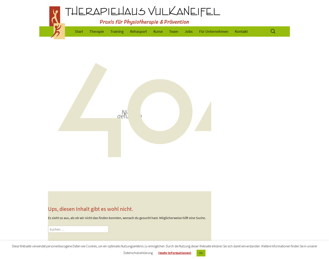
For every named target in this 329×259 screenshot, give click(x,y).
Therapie (96, 31)
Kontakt (241, 31)
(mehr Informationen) (174, 253)
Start (79, 31)
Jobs (189, 31)
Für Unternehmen (213, 31)
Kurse (158, 31)
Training (117, 31)
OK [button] (201, 253)
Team (173, 31)
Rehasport (138, 31)
